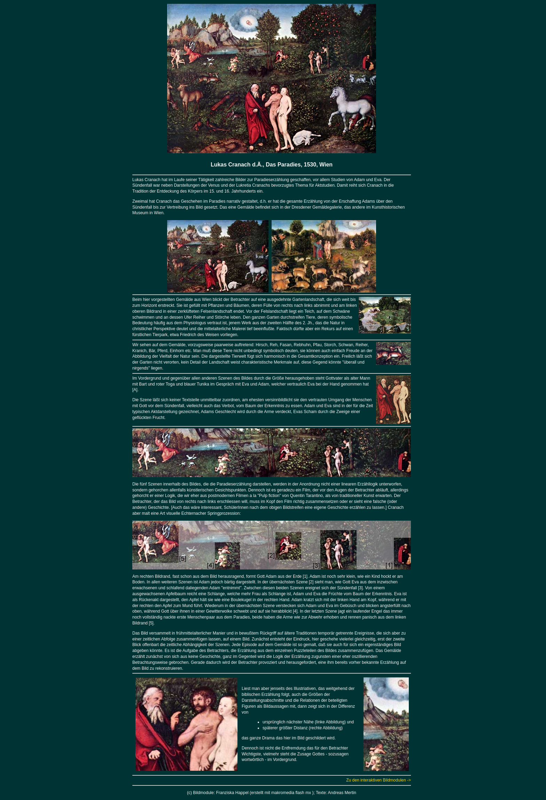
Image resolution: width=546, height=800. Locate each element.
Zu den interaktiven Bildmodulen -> (378, 780)
